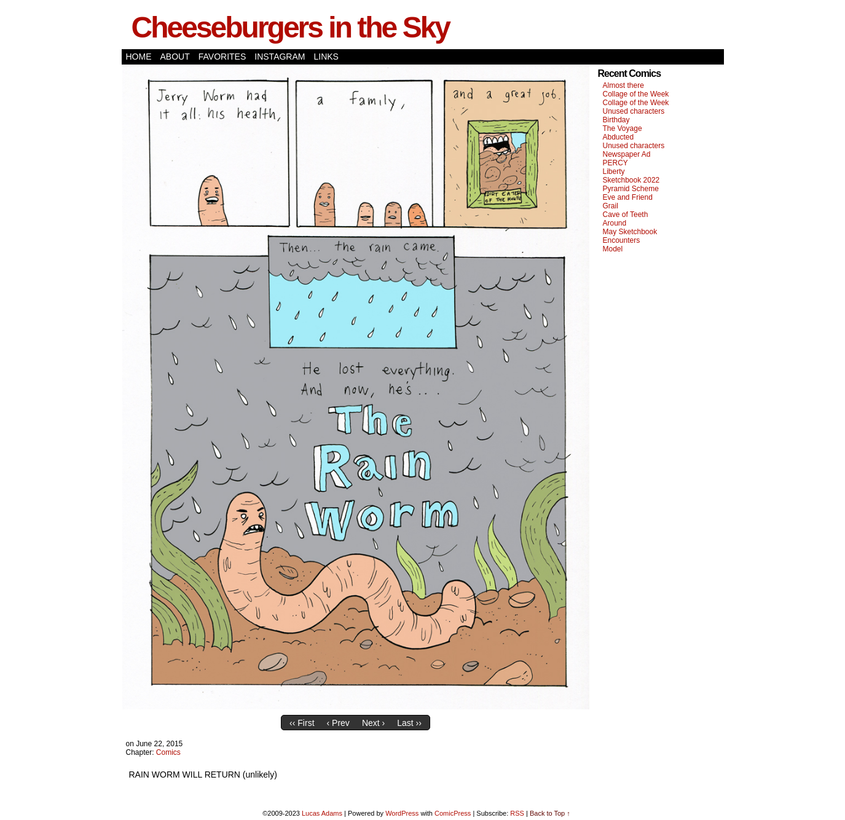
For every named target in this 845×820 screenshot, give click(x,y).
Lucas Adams (322, 813)
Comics (168, 752)
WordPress (402, 813)
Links (325, 56)
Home (139, 56)
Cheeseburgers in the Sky (291, 27)
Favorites (222, 56)
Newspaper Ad (627, 154)
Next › (373, 723)
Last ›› (409, 723)
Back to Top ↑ (550, 813)
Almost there (623, 85)
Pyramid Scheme (631, 188)
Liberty (614, 171)
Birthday (616, 120)
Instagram (279, 56)
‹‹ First (301, 723)
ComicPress (452, 813)
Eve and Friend (628, 197)
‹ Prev (338, 723)
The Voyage (622, 128)
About (175, 56)
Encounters (621, 240)
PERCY (615, 163)
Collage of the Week (636, 94)
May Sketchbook (630, 231)
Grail (610, 206)
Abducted (618, 137)
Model (613, 249)
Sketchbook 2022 (631, 180)
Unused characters (634, 111)
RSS (517, 813)
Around (615, 223)
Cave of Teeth (625, 214)
